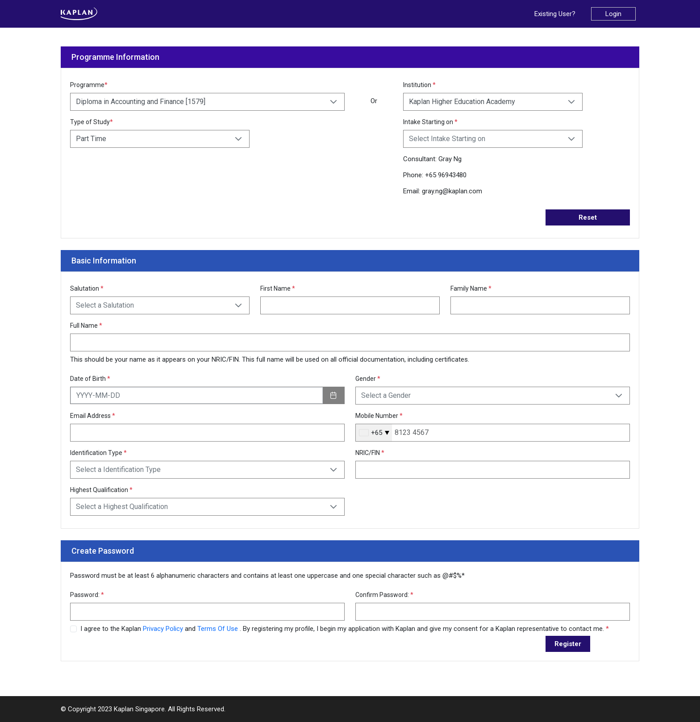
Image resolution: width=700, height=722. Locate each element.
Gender (367, 378)
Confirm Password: (384, 594)
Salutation (87, 288)
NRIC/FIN (369, 452)
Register (567, 644)
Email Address (92, 415)
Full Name (86, 325)
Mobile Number (379, 415)
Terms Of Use (218, 629)
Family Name (471, 288)
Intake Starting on (430, 121)
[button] (333, 101)
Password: (87, 594)
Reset (588, 217)
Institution (419, 84)
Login (613, 14)
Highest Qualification (101, 489)
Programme (89, 84)
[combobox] (374, 432)
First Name (277, 288)
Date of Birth (90, 378)
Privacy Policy (164, 629)
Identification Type (98, 452)
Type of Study (91, 121)
